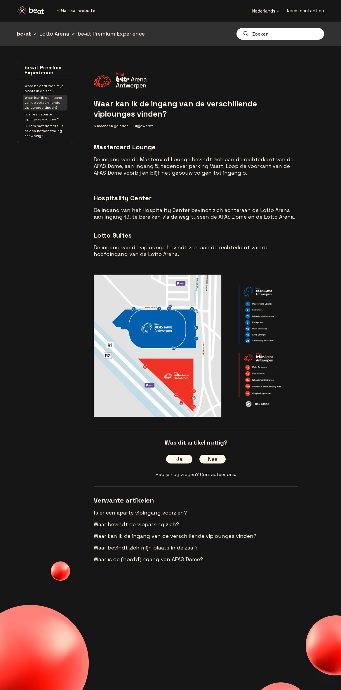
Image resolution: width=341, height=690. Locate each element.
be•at (24, 33)
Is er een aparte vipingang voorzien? (42, 117)
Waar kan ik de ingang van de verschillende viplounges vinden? (43, 102)
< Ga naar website (76, 10)
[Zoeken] (280, 34)
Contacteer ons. (218, 474)
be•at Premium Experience (111, 33)
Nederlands (266, 10)
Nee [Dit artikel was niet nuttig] (213, 459)
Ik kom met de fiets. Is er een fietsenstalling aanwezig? (44, 131)
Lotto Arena (54, 33)
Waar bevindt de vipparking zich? (136, 524)
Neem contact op (305, 10)
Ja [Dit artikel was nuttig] (179, 459)
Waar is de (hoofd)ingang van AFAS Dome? (148, 559)
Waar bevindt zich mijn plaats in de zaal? (44, 88)
